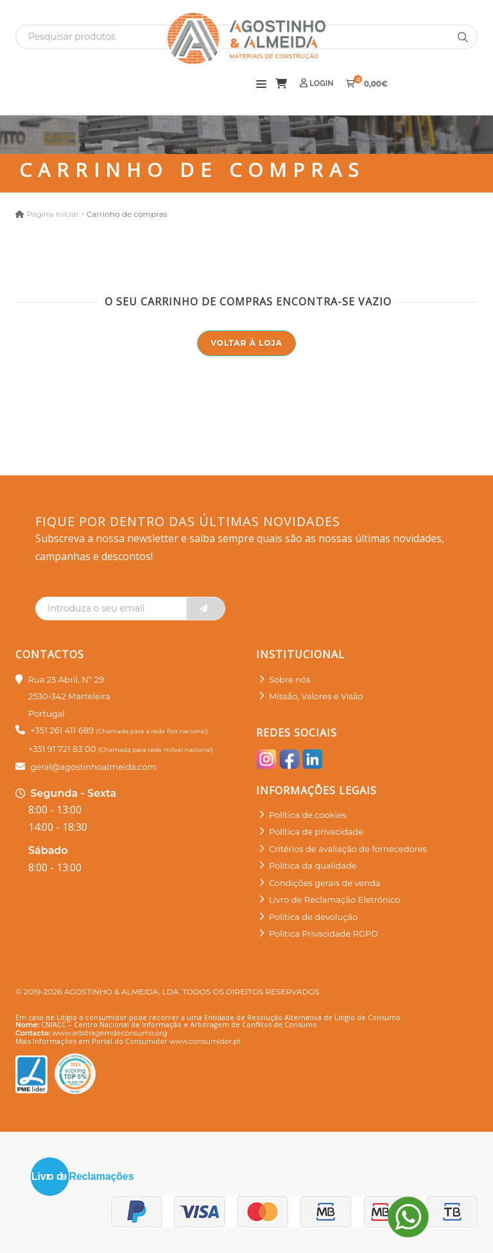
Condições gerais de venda (325, 883)
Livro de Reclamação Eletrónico (335, 899)
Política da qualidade (313, 865)
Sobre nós (290, 679)
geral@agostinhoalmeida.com (93, 767)
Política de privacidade (316, 831)
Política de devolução (313, 917)
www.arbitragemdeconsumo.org (109, 1032)
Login (316, 83)
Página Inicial (52, 214)
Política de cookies (307, 815)
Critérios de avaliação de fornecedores (348, 849)
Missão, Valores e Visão (316, 696)
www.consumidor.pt (205, 1041)
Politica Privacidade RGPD (323, 933)
